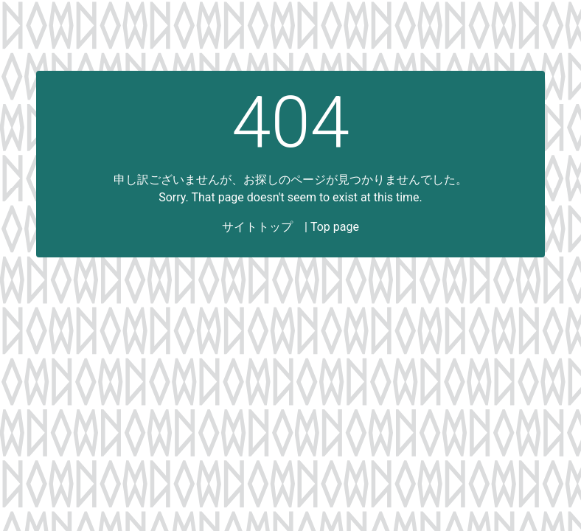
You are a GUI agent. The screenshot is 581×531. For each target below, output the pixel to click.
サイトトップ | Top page (290, 227)
